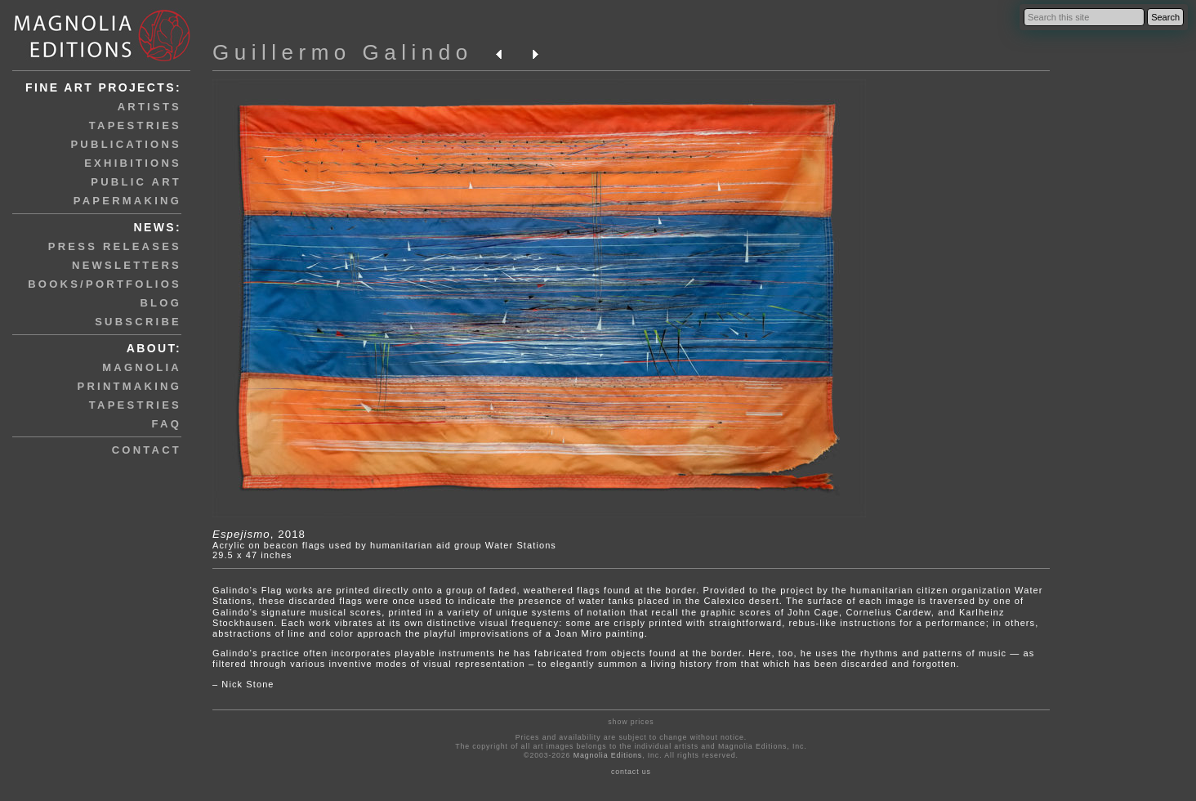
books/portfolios (104, 284)
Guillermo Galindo (342, 52)
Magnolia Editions (607, 755)
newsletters (126, 265)
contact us (631, 771)
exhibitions (132, 163)
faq (166, 424)
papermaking (127, 201)
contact (146, 450)
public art (136, 182)
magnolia (141, 367)
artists (149, 107)
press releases (114, 246)
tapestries (135, 125)
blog (160, 303)
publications (125, 144)
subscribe (138, 321)
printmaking (129, 386)
